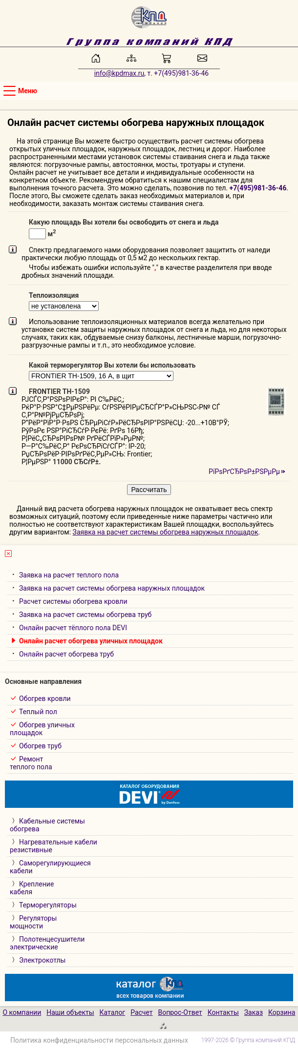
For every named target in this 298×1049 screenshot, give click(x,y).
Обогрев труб (40, 746)
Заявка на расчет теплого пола (69, 575)
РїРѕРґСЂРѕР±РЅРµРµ (244, 471)
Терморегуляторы (48, 905)
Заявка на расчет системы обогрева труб (85, 614)
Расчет (141, 1012)
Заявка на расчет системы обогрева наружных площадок (165, 532)
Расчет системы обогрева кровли (73, 601)
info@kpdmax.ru (119, 73)
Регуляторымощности (33, 922)
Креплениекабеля (32, 888)
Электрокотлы (42, 960)
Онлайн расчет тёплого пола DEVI (73, 628)
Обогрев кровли (45, 698)
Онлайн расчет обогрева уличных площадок (91, 641)
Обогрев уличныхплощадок (42, 729)
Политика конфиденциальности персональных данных (99, 1040)
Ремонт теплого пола (31, 763)
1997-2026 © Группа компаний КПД (248, 1040)
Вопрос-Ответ (180, 1012)
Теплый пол (38, 712)
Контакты (223, 1012)
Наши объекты (70, 1012)
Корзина (282, 1012)
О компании (21, 1012)
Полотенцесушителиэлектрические (47, 943)
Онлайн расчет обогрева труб (66, 654)
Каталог (113, 1012)
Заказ (253, 1012)
